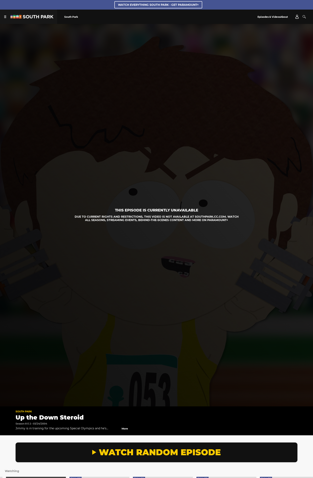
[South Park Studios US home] (31, 17)
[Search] (304, 16)
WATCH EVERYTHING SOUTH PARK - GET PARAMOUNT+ (158, 5)
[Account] (297, 17)
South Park (24, 411)
